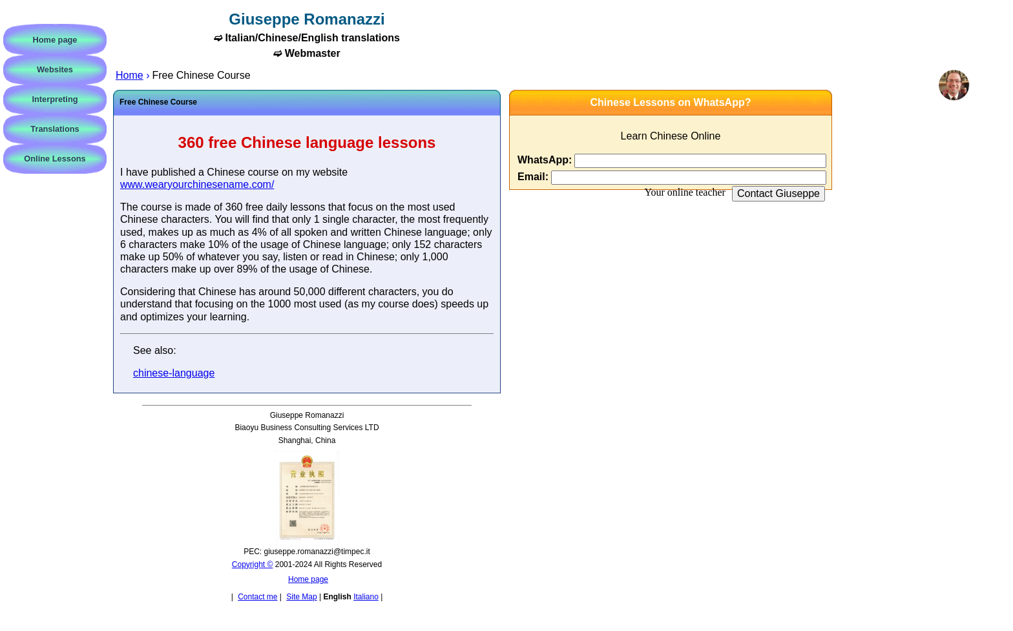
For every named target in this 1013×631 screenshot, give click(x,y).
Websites (55, 69)
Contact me (257, 596)
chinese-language (173, 372)
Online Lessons (54, 158)
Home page (308, 579)
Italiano (366, 596)
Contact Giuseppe (778, 193)
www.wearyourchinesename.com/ (197, 184)
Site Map (301, 596)
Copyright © (252, 564)
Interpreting (55, 99)
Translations (54, 129)
